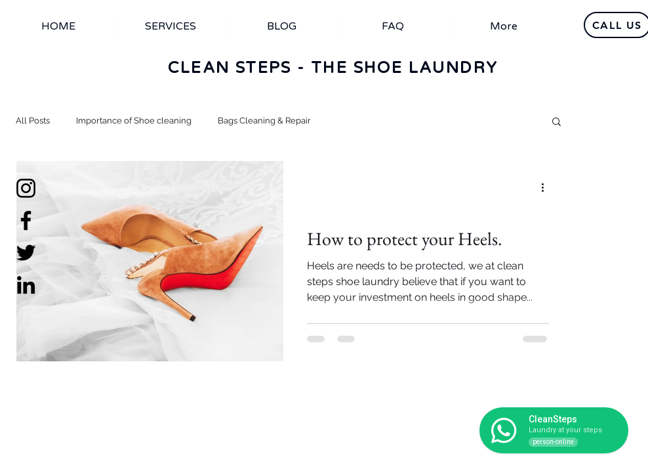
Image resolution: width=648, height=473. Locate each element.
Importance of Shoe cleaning (134, 120)
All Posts (33, 120)
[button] (556, 122)
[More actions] (547, 188)
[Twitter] (26, 252)
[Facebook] (26, 220)
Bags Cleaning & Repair (264, 120)
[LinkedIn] (26, 285)
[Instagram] (26, 188)
